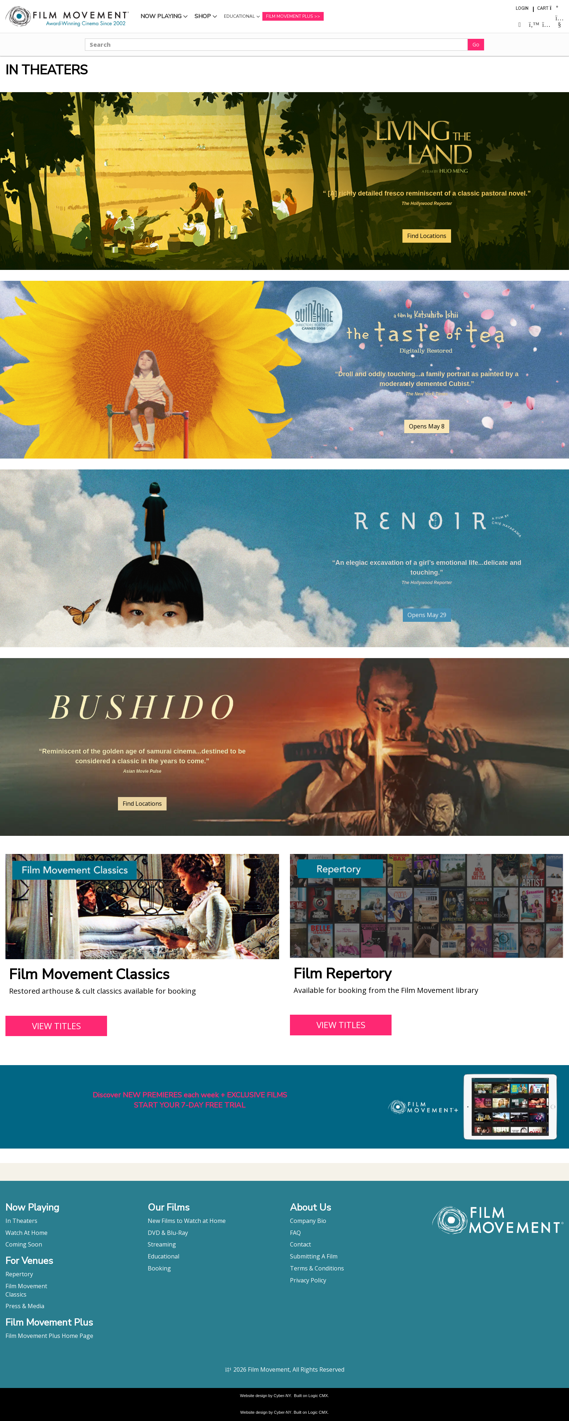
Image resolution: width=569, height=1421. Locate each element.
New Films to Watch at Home (187, 1221)
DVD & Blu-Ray (168, 1233)
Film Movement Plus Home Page (49, 1336)
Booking (159, 1268)
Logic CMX (318, 1395)
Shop (203, 16)
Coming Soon (23, 1244)
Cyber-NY (282, 1395)
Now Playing (160, 16)
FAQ (295, 1233)
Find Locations (426, 236)
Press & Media (24, 1306)
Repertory (19, 1274)
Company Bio (308, 1221)
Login (522, 8)
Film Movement (26, 1286)
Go (475, 44)
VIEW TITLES (56, 1026)
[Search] (276, 44)
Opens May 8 (427, 426)
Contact (300, 1244)
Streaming (162, 1244)
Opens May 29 (427, 615)
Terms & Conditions (317, 1268)
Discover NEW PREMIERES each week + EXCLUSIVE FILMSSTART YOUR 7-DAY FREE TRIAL (190, 1100)
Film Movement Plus (289, 16)
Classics (15, 1294)
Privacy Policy (308, 1280)
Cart (542, 8)
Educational (239, 16)
